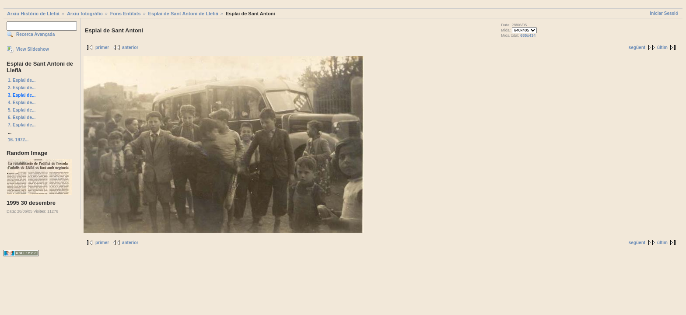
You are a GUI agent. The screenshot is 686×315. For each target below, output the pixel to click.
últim (662, 47)
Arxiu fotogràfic (85, 13)
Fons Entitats (125, 13)
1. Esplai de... (21, 80)
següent (637, 47)
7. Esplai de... (21, 124)
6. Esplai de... (21, 117)
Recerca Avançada (35, 34)
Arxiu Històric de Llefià (33, 13)
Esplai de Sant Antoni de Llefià (183, 13)
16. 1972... (18, 139)
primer (102, 47)
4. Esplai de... (21, 102)
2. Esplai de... (21, 87)
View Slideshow (32, 49)
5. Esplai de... (21, 110)
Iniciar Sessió (664, 13)
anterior (130, 47)
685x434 (528, 35)
